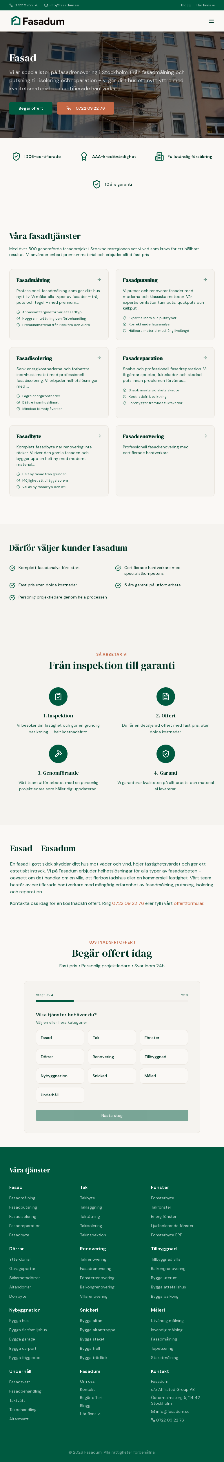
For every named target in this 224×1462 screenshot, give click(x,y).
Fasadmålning (22, 1197)
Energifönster (163, 1216)
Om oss (87, 1381)
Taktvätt (17, 1400)
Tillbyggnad (164, 1249)
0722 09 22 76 (24, 5)
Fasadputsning (23, 1207)
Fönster (160, 1187)
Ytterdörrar (20, 1259)
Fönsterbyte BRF (166, 1235)
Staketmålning (164, 1357)
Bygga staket (92, 1339)
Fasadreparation (25, 1225)
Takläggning (91, 1207)
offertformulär (188, 903)
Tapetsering (162, 1348)
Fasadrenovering (95, 1268)
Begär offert (31, 108)
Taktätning (90, 1216)
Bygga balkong (165, 1296)
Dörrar (16, 1249)
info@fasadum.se (61, 5)
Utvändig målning (167, 1320)
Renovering (93, 1249)
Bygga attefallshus (168, 1287)
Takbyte (87, 1197)
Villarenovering (94, 1296)
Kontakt (87, 1389)
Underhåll (20, 1371)
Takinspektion (93, 1235)
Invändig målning (167, 1329)
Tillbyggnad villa (166, 1259)
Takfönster (161, 1207)
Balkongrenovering (97, 1287)
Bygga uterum (164, 1277)
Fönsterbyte (162, 1197)
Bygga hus (19, 1320)
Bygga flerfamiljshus (28, 1329)
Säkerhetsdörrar (24, 1277)
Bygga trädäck (94, 1357)
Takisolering (91, 1225)
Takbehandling (23, 1409)
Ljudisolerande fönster (172, 1225)
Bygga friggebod (25, 1357)
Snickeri (89, 1310)
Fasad (16, 1187)
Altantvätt (19, 1419)
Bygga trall (90, 1348)
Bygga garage (22, 1339)
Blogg (186, 5)
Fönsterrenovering (97, 1277)
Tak (84, 1187)
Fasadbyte (19, 1235)
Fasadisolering (22, 1216)
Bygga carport (23, 1348)
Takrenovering (93, 1259)
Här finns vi (205, 5)
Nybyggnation (25, 1310)
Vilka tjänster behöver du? (66, 1015)
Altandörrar (20, 1287)
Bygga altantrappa (97, 1329)
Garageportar (22, 1268)
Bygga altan (91, 1320)
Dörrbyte (17, 1296)
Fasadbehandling (25, 1391)
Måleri (158, 1310)
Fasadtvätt (19, 1381)
